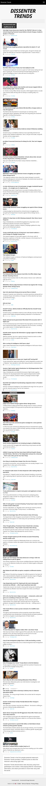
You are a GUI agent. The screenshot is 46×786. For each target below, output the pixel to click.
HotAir (12, 260)
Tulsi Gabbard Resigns (9, 255)
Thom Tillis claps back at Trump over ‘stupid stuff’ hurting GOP (20, 359)
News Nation (13, 347)
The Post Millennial (15, 182)
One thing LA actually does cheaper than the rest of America (20, 461)
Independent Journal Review (15, 751)
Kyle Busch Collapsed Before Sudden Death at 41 (16, 746)
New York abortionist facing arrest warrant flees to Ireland (19, 292)
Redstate (13, 281)
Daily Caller (13, 316)
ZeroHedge (12, 697)
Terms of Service (26, 783)
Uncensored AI (15, 780)
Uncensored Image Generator (27, 780)
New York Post (14, 195)
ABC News (13, 214)
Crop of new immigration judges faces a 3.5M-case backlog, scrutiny (22, 640)
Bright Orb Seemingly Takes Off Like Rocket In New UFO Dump (20, 515)
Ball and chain (7, 303)
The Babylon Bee (13, 637)
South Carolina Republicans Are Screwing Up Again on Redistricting (21, 443)
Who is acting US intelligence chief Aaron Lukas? (16, 343)
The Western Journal (14, 533)
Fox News (13, 95)
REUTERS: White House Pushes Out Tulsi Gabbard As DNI (18, 68)
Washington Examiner (15, 364)
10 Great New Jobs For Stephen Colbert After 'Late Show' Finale (20, 630)
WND (12, 304)
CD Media (13, 75)
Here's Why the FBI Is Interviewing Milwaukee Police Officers (20, 680)
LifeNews (13, 144)
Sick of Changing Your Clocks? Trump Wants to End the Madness (21, 663)
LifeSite (12, 299)
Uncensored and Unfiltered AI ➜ (9, 25)
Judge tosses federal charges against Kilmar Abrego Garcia (19, 403)
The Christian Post (13, 545)
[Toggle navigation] (44, 2)
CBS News (13, 54)
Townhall (13, 448)
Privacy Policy (34, 783)
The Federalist (14, 228)
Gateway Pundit (14, 35)
